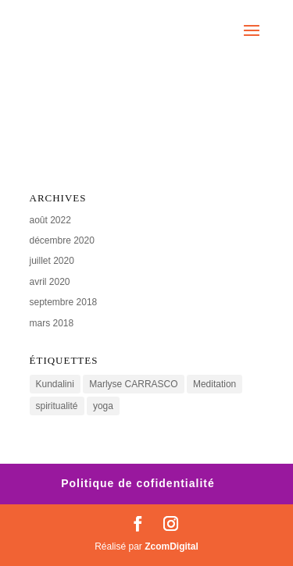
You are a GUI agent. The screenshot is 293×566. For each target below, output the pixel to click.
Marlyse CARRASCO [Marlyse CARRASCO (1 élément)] (133, 384)
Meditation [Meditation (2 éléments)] (214, 384)
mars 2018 (52, 323)
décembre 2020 (62, 240)
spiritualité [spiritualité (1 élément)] (57, 405)
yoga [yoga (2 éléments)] (103, 405)
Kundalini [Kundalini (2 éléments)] (55, 384)
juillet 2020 (52, 260)
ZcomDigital (171, 546)
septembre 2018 (64, 302)
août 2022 (50, 220)
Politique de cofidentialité (138, 483)
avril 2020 (50, 281)
